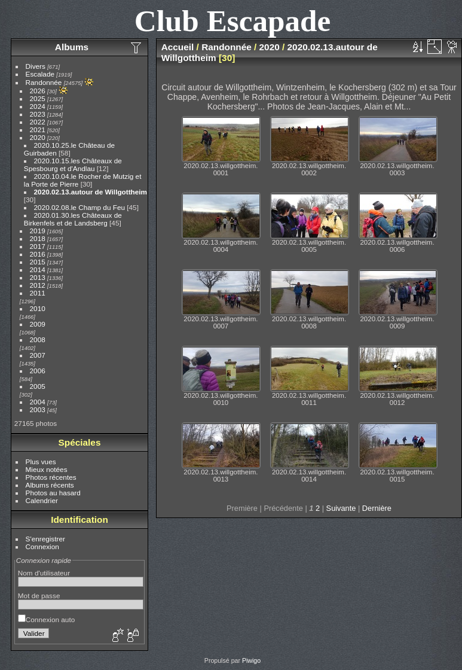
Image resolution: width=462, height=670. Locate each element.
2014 (37, 269)
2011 (37, 293)
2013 (37, 277)
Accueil (177, 47)
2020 (37, 137)
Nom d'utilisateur (44, 573)
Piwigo (251, 660)
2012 (37, 285)
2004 (37, 402)
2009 (37, 324)
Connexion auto (46, 619)
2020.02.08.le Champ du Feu (79, 207)
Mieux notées (47, 469)
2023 (37, 114)
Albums (71, 47)
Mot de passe (39, 595)
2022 (37, 122)
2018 (37, 238)
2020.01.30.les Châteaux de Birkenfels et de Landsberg (73, 219)
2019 (37, 230)
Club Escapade (232, 21)
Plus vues (41, 461)
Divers (35, 66)
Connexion (42, 546)
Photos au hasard (53, 493)
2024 (37, 106)
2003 (37, 409)
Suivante (341, 508)
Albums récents (50, 485)
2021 (37, 129)
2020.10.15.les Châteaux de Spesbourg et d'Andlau (73, 164)
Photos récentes (51, 477)
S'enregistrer (45, 539)
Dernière (376, 508)
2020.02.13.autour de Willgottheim (91, 192)
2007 (37, 355)
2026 (37, 91)
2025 (37, 98)
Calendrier (42, 500)
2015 (37, 262)
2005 (37, 386)
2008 (37, 339)
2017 (37, 246)
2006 (37, 370)
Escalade (40, 74)
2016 (37, 254)
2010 (37, 308)
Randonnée (44, 82)
